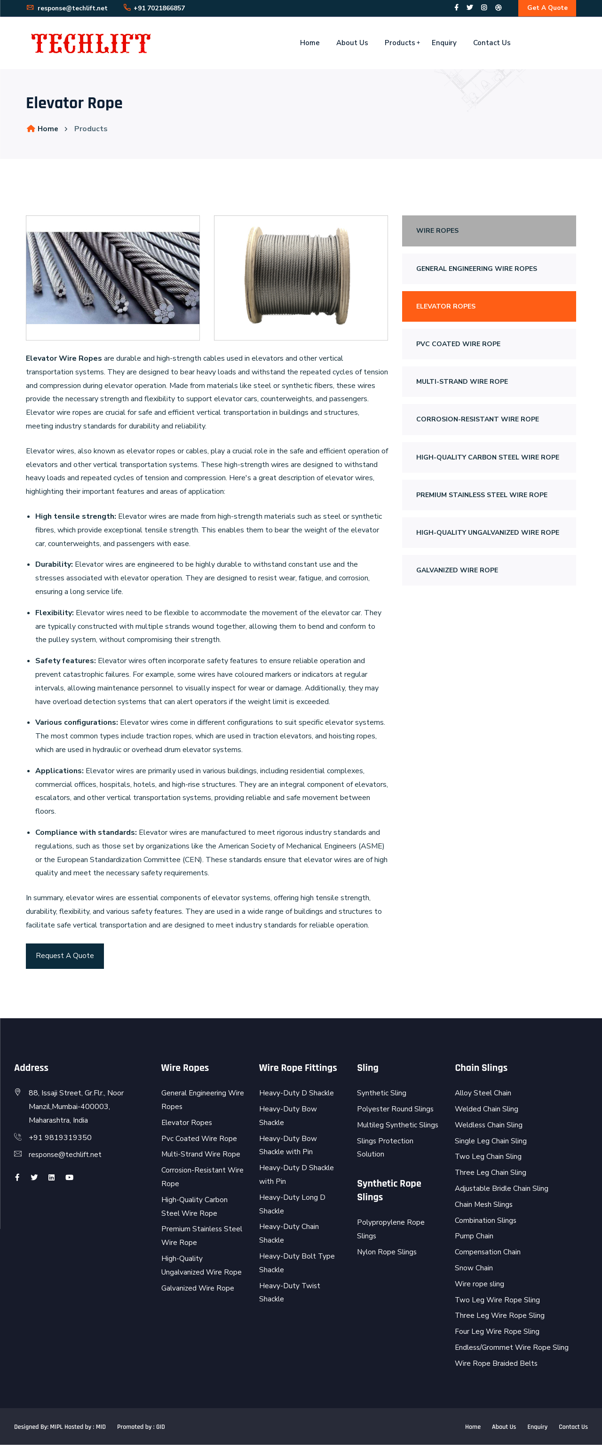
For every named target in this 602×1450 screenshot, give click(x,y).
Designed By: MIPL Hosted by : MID (60, 1432)
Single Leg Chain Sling (491, 1146)
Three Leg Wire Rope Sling (500, 1320)
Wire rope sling (480, 1289)
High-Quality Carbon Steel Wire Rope (487, 459)
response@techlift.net (68, 9)
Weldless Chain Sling (490, 1130)
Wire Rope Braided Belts (497, 1368)
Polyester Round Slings (396, 1114)
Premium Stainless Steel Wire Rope (481, 497)
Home (310, 45)
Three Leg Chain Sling (491, 1178)
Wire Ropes (437, 233)
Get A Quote (546, 9)
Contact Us (492, 45)
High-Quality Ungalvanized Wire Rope (487, 535)
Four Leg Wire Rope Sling (497, 1336)
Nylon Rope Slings (388, 1257)
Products (400, 45)
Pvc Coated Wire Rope (458, 346)
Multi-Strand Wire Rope (462, 384)
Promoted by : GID (141, 1432)
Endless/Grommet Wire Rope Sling (513, 1352)
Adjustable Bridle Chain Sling (503, 1194)
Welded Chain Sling (487, 1114)
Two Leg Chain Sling (489, 1162)
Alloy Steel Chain (484, 1098)
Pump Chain (474, 1241)
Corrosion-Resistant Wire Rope (477, 422)
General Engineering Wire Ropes (476, 271)
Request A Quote (65, 960)
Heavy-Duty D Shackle (297, 1098)
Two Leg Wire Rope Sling (498, 1305)
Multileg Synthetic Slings (399, 1130)
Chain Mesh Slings (485, 1209)
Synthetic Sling (382, 1098)
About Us (352, 45)
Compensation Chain (488, 1257)
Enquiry (444, 45)
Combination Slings (486, 1225)
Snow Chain (474, 1273)
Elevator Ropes (445, 308)
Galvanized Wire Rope (457, 572)
